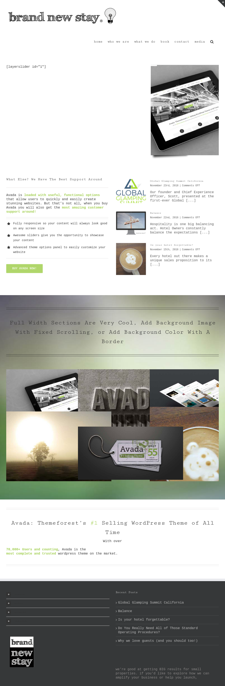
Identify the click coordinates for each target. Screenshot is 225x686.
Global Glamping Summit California (174, 181)
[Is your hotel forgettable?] (128, 259)
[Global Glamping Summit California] (128, 191)
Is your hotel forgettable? (168, 245)
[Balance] (128, 223)
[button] (212, 41)
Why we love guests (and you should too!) (158, 641)
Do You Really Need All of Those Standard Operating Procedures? (158, 630)
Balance (152, 213)
